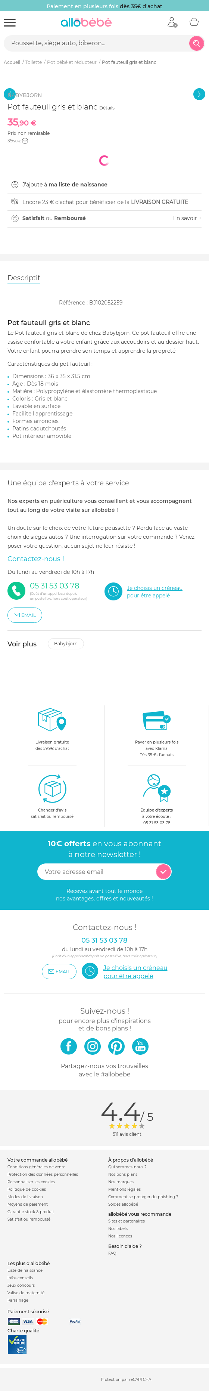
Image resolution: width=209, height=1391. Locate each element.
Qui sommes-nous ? (127, 1167)
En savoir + (187, 218)
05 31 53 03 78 (156, 822)
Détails (107, 108)
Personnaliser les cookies (31, 1182)
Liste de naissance (25, 1270)
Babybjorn (66, 643)
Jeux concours (21, 1285)
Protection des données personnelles (42, 1174)
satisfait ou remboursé (52, 796)
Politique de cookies (26, 1189)
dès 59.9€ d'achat (52, 731)
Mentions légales (124, 1189)
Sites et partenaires (126, 1221)
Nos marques (121, 1182)
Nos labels (118, 1228)
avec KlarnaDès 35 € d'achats (156, 731)
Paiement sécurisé (28, 1311)
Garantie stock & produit (30, 1211)
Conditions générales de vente (36, 1167)
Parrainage (17, 1300)
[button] (25, 141)
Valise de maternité (25, 1292)
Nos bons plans (122, 1174)
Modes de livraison (25, 1196)
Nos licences (120, 1236)
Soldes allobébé (123, 1204)
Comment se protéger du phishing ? (143, 1196)
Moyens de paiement (27, 1204)
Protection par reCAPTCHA (126, 1380)
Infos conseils (20, 1278)
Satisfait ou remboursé (28, 1219)
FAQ (112, 1253)
